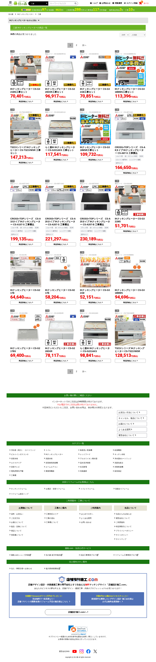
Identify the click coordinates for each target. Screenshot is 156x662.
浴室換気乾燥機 (52, 463)
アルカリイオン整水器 (88, 459)
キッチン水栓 (120, 454)
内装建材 (83, 471)
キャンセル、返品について (130, 418)
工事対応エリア (52, 514)
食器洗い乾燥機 (86, 450)
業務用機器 (50, 471)
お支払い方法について (128, 412)
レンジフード (85, 454)
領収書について (17, 535)
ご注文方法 (15, 518)
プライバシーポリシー (124, 531)
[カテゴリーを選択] (38, 3)
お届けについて (125, 424)
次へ (84, 45)
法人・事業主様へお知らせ (21, 569)
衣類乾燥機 (119, 467)
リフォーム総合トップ (19, 494)
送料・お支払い (17, 514)
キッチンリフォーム (19, 489)
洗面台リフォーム (122, 489)
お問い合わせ (86, 522)
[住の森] (20, 3)
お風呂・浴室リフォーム (55, 489)
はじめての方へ (87, 514)
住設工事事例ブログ (89, 555)
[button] (78, 630)
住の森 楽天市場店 (54, 555)
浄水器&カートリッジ (123, 459)
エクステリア (16, 463)
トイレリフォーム (87, 489)
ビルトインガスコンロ (19, 454)
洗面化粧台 (119, 463)
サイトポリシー (122, 535)
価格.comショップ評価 (21, 555)
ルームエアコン (52, 467)
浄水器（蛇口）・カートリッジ (23, 450)
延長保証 (118, 471)
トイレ (48, 450)
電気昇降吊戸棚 (17, 471)
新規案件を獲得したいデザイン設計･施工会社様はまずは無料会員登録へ (112, 599)
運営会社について (126, 435)
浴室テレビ (15, 467)
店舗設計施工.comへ (77, 612)
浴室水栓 (14, 459)
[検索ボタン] (75, 3)
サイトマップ (121, 539)
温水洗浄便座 (85, 463)
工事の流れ (50, 518)
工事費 (13, 475)
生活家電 (83, 467)
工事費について (52, 522)
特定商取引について (124, 526)
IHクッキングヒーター (23, 20)
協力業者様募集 (53, 569)
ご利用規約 (120, 522)
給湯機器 (118, 450)
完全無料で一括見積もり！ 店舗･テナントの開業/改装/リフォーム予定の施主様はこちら (43, 599)
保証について (16, 531)
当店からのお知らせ (124, 514)
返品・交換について (19, 526)
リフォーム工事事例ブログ (126, 555)
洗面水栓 (49, 459)
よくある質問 (124, 430)
